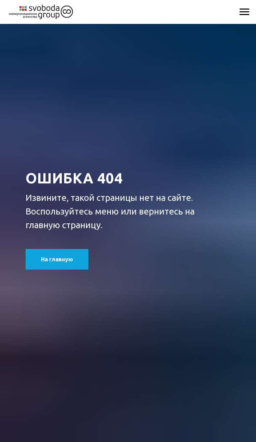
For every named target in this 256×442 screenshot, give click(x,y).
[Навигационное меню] (244, 12)
